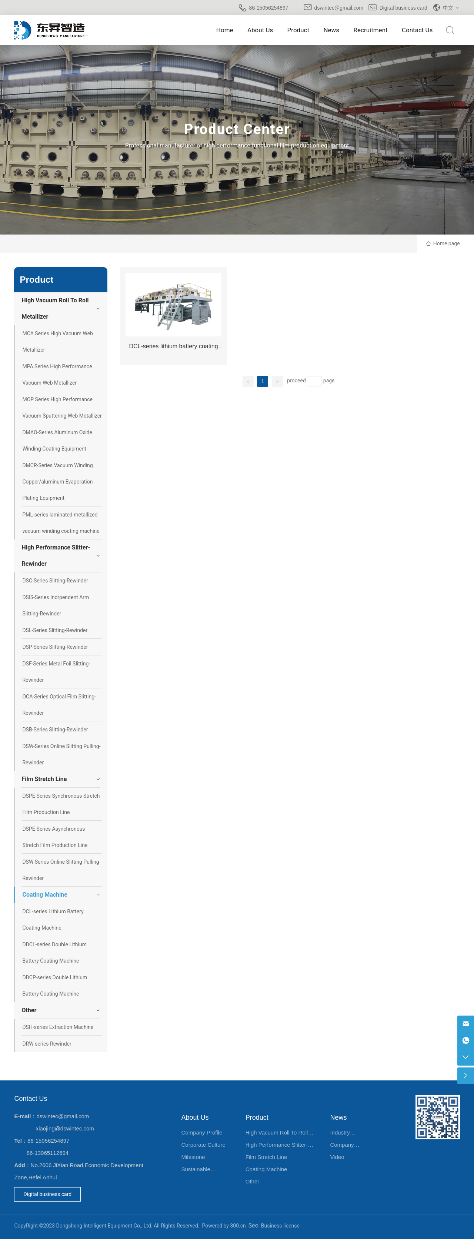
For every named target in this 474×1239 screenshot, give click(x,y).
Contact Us (30, 1098)
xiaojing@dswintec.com (65, 1128)
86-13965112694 (48, 1153)
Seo (253, 1225)
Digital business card (403, 8)
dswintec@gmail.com (338, 8)
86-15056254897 (268, 8)
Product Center (237, 129)
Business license (280, 1226)
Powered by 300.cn (224, 1226)
